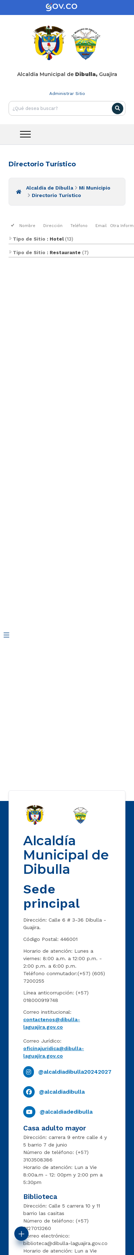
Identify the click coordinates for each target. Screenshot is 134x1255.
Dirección (53, 225)
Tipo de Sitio (27, 239)
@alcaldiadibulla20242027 (74, 1071)
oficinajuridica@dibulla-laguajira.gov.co (53, 1052)
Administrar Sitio (67, 93)
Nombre (27, 225)
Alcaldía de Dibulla (49, 188)
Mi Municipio (94, 188)
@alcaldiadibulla (62, 1091)
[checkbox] (13, 225)
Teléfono (79, 225)
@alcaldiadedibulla (66, 1111)
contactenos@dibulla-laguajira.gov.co (51, 1023)
